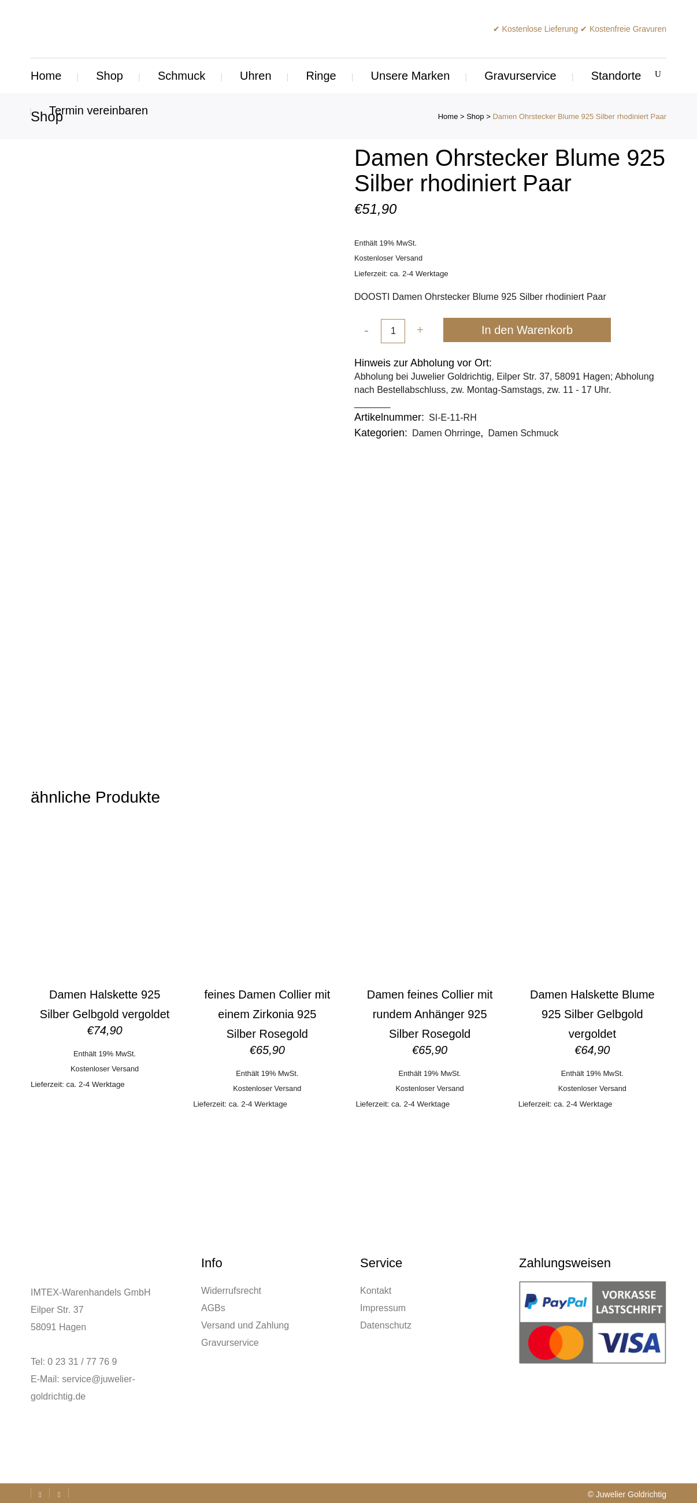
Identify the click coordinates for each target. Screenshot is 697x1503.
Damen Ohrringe (446, 433)
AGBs (213, 1308)
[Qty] (393, 332)
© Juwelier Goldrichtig (627, 1494)
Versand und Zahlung (245, 1325)
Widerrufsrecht (231, 1291)
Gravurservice (230, 1343)
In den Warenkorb (527, 330)
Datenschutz (385, 1325)
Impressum (383, 1308)
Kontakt (375, 1291)
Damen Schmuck (523, 433)
